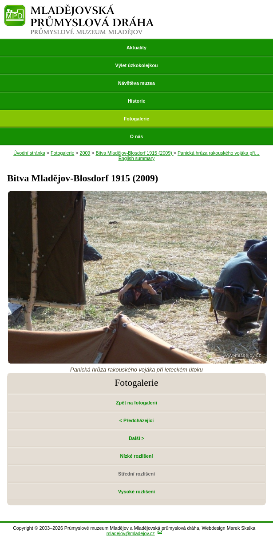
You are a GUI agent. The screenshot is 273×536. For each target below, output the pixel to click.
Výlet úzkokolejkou (136, 65)
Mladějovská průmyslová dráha (79, 8)
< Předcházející (136, 420)
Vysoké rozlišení (136, 491)
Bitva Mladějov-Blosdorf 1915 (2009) (134, 153)
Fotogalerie (136, 118)
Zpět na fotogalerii (136, 402)
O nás (136, 136)
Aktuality (136, 47)
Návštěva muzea (136, 83)
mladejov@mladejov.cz (131, 533)
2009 (85, 153)
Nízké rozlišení (136, 456)
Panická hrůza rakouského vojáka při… (219, 153)
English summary (137, 158)
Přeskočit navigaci (0, 0)
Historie (137, 101)
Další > (136, 438)
